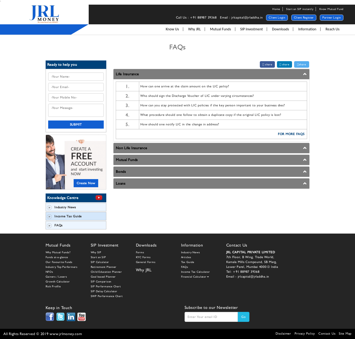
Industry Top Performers (62, 267)
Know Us (172, 29)
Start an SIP (98, 257)
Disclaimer (283, 333)
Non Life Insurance (131, 148)
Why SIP (96, 252)
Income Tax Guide (64, 216)
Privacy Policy (305, 333)
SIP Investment (251, 29)
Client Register (304, 17)
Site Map (345, 333)
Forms (140, 252)
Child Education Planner (106, 271)
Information (307, 29)
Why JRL (194, 29)
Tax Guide (187, 262)
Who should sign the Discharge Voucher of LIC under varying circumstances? (197, 96)
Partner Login (331, 17)
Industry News (61, 207)
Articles (186, 257)
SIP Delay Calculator (104, 291)
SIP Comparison (101, 281)
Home (276, 9)
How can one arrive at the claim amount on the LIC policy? (184, 86)
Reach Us (332, 29)
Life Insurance (127, 74)
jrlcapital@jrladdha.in (253, 276)
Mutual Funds (220, 29)
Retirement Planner (104, 267)
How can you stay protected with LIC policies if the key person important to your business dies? (212, 105)
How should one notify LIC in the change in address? (179, 124)
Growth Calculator (58, 281)
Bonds (121, 171)
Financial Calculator (195, 276)
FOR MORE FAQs (291, 134)
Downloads (280, 29)
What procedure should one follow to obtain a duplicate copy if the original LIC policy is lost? (210, 115)
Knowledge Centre (63, 198)
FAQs (55, 225)
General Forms (146, 262)
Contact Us (327, 333)
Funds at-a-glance (57, 257)
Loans (121, 183)
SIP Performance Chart (106, 286)
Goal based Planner (103, 276)
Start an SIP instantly (300, 9)
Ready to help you (62, 64)
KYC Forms (143, 257)
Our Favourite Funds (59, 262)
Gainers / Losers (56, 276)
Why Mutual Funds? (58, 252)
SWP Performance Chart (107, 296)
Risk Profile (53, 286)
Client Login (277, 17)
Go (243, 317)
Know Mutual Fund (331, 9)
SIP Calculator (100, 262)
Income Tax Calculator (195, 271)
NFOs (49, 271)
